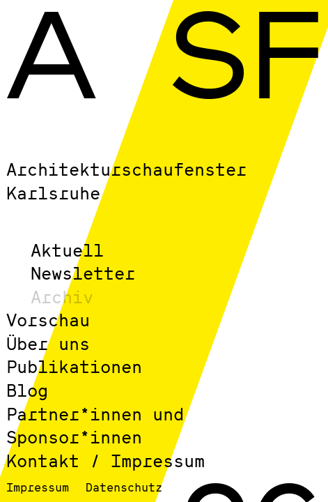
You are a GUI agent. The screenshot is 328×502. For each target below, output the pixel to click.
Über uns (48, 343)
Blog (27, 390)
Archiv (62, 297)
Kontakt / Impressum (105, 460)
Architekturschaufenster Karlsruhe (126, 181)
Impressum (37, 487)
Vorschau (48, 320)
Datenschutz (124, 487)
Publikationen (74, 366)
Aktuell (67, 250)
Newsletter (83, 273)
